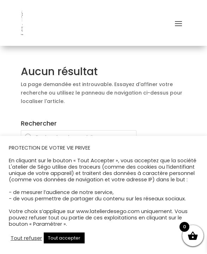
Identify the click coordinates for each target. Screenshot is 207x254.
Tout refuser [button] (26, 238)
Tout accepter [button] (64, 238)
